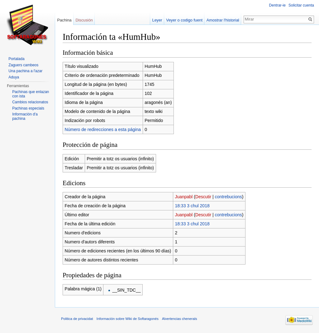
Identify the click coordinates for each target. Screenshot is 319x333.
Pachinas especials (28, 108)
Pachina (64, 20)
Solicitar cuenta (301, 5)
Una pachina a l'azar (25, 71)
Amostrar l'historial (223, 20)
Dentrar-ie (277, 5)
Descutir (203, 196)
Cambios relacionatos (30, 102)
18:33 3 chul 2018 (192, 205)
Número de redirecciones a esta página (103, 129)
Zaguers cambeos (23, 65)
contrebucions (228, 196)
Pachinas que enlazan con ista (30, 94)
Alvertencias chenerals (179, 319)
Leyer (157, 20)
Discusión (84, 20)
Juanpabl (184, 196)
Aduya (13, 77)
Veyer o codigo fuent (184, 20)
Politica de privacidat (77, 319)
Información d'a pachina (25, 116)
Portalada (16, 59)
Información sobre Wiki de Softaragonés (128, 319)
